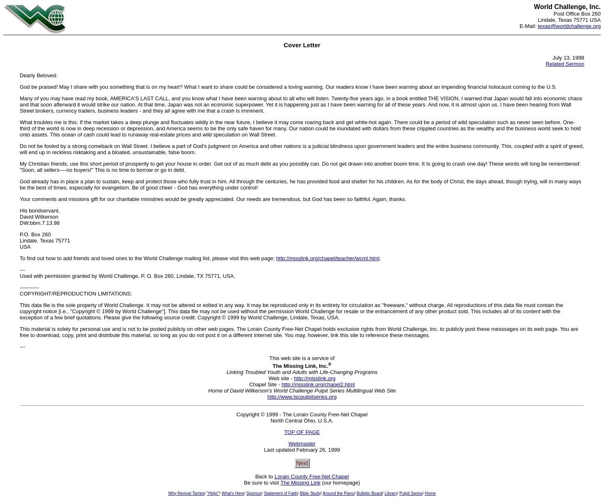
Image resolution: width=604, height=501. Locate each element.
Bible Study (310, 493)
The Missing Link (300, 483)
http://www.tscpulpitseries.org (302, 397)
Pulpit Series (410, 493)
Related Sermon (565, 64)
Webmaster (302, 444)
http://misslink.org (314, 378)
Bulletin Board (369, 493)
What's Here (232, 493)
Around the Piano (338, 493)
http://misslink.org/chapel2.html (318, 384)
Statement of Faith (280, 493)
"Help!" (213, 493)
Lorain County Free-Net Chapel (311, 476)
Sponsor (254, 493)
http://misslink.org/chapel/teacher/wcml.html (327, 258)
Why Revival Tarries (186, 493)
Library (391, 493)
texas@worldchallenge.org (569, 26)
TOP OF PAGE (302, 432)
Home (430, 493)
